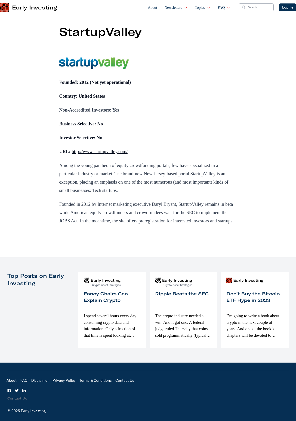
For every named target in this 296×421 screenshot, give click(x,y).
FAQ (224, 7)
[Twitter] (16, 390)
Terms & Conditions (95, 380)
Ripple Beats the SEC (182, 294)
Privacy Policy (64, 380)
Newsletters (176, 7)
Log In (287, 7)
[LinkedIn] (24, 390)
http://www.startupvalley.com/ (100, 151)
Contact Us (124, 380)
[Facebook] (9, 390)
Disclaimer (40, 380)
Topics (202, 7)
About (152, 7)
